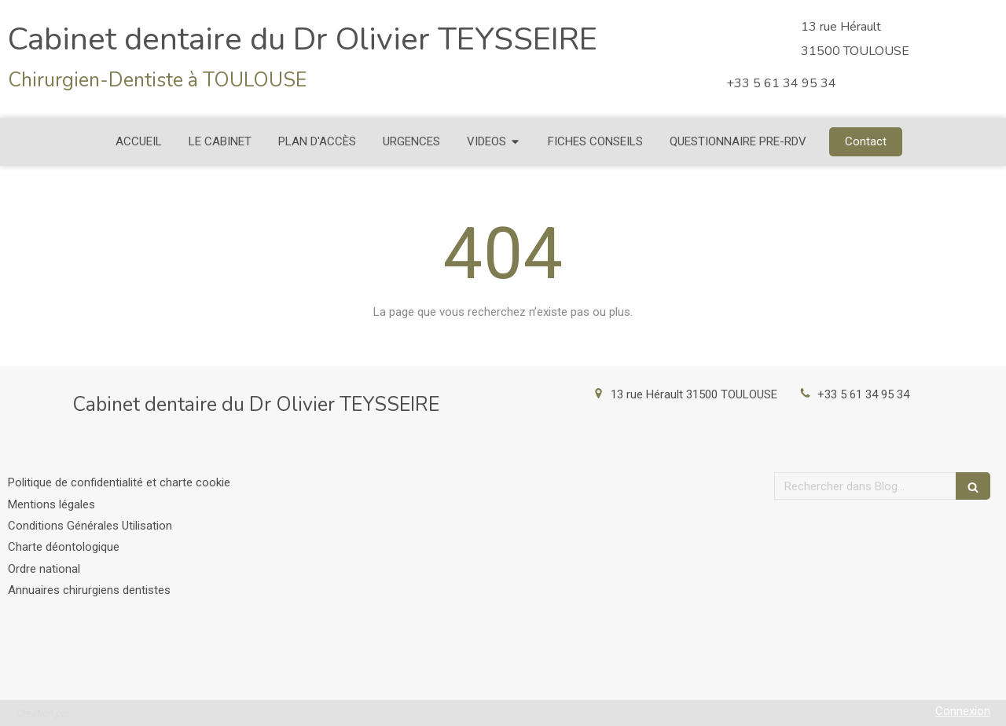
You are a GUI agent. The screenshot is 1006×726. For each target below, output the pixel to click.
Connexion (962, 711)
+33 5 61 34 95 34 (863, 394)
